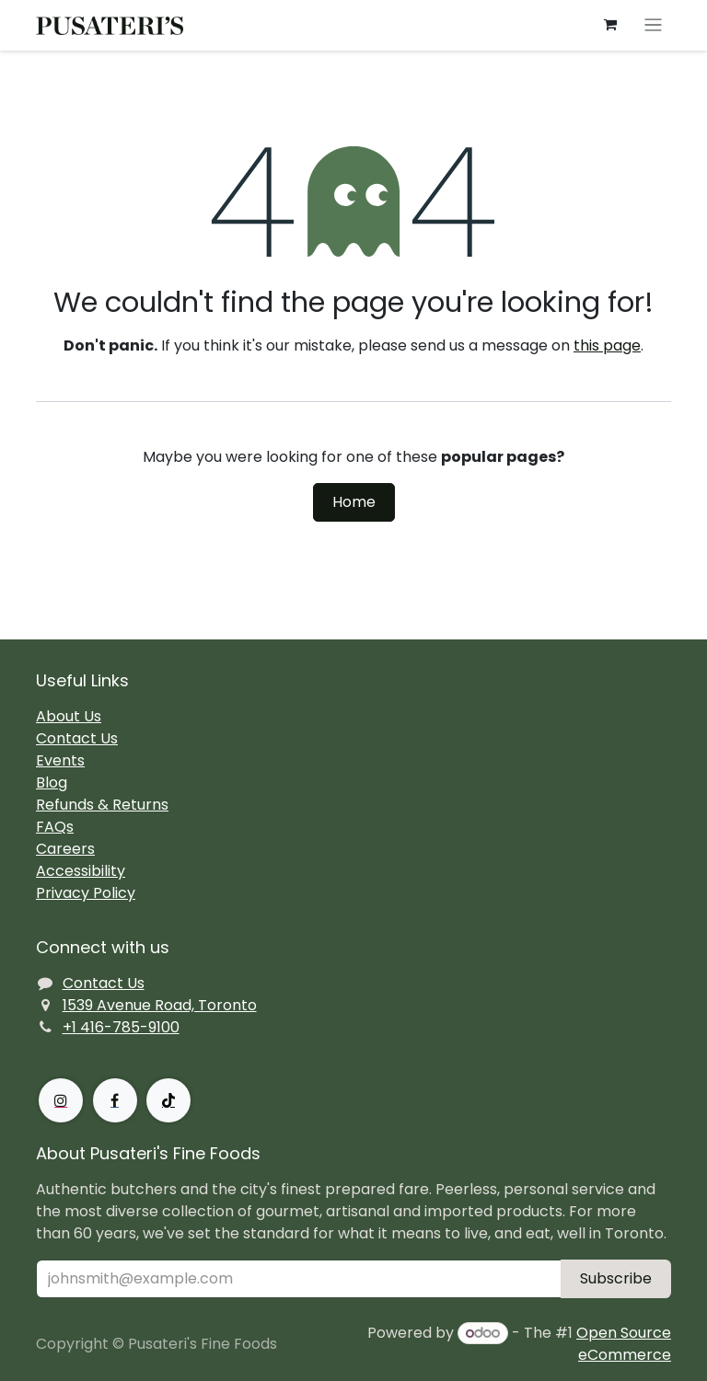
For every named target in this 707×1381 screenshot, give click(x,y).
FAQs (55, 826)
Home (354, 501)
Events (60, 760)
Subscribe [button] (616, 1278)
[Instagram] (61, 1100)
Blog (51, 782)
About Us (68, 716)
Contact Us (77, 738)
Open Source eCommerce (623, 1343)
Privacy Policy (85, 892)
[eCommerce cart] (610, 24)
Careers (65, 848)
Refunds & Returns (102, 804)
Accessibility (80, 870)
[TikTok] (168, 1100)
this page (607, 345)
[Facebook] (115, 1100)
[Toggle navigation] (653, 25)
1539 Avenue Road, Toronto (160, 1005)
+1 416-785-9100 (121, 1027)
